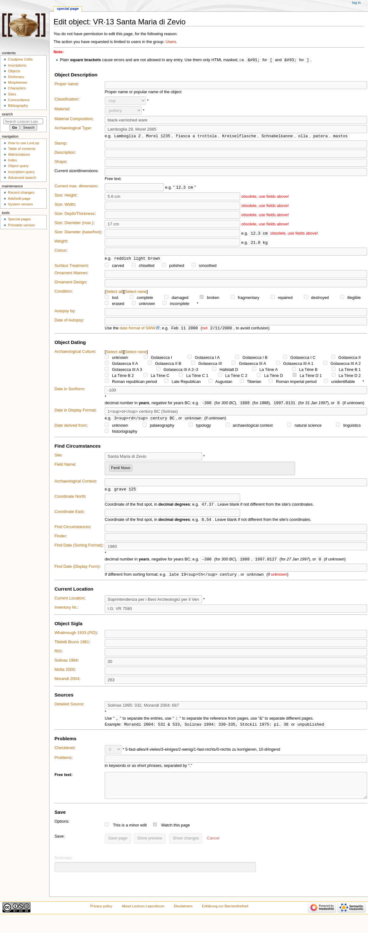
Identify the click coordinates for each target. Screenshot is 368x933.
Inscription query (21, 172)
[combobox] (200, 470)
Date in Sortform (69, 390)
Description (65, 153)
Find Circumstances (72, 530)
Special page (68, 8)
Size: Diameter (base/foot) (78, 232)
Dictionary (16, 77)
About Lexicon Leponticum (143, 915)
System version (20, 204)
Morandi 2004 (67, 682)
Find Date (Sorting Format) (78, 548)
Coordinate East (69, 514)
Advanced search (22, 177)
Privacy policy (101, 915)
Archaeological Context (75, 483)
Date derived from (71, 427)
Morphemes (17, 82)
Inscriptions (17, 65)
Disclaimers (183, 915)
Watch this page (175, 834)
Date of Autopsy (69, 321)
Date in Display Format (75, 412)
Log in (356, 2)
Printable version (21, 225)
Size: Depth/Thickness (75, 214)
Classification (66, 99)
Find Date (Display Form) (77, 569)
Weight (61, 242)
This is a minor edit (130, 834)
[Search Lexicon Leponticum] (23, 121)
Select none (136, 292)
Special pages (19, 219)
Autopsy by (65, 312)
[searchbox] (135, 469)
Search (7, 114)
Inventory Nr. (66, 611)
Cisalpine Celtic (20, 59)
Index (12, 160)
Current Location (69, 601)
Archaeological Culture (75, 353)
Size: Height (65, 196)
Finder (60, 539)
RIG (58, 654)
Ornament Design (70, 283)
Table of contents (22, 149)
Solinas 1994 (66, 664)
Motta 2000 (65, 673)
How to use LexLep (23, 143)
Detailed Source (69, 707)
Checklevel (64, 752)
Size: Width (65, 205)
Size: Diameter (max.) (74, 223)
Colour (60, 251)
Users (171, 42)
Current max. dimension (76, 187)
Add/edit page (19, 198)
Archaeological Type (73, 128)
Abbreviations (19, 154)
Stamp (60, 144)
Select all (114, 292)
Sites (12, 94)
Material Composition (73, 119)
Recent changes (21, 192)
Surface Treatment (71, 266)
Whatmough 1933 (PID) (76, 636)
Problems (63, 762)
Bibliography (18, 105)
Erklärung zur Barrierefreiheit (225, 915)
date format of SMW (137, 329)
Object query (18, 166)
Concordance (19, 100)
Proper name (66, 84)
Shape (60, 162)
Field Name (65, 466)
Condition (63, 292)
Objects (14, 71)
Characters (17, 88)
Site (58, 457)
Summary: (64, 867)
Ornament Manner (71, 274)
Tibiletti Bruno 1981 (72, 645)
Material (62, 109)
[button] (213, 847)
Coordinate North (70, 498)
